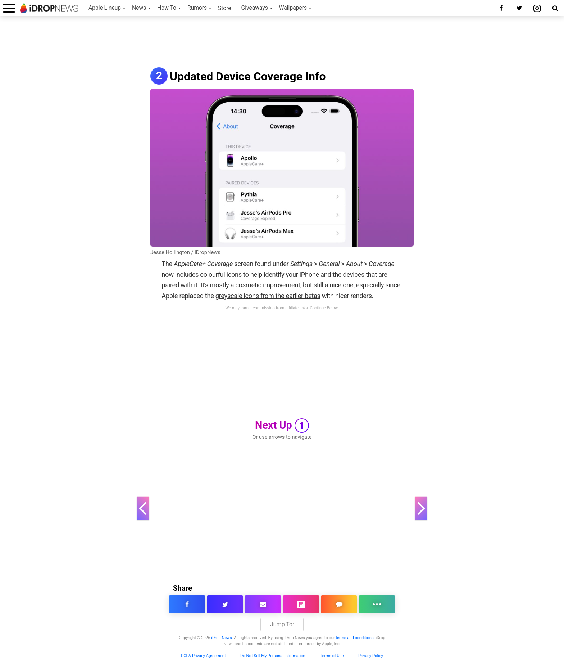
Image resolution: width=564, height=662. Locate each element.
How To (166, 8)
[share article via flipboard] (301, 604)
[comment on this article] (339, 604)
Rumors (197, 8)
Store (224, 8)
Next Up (282, 425)
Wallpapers (293, 8)
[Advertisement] (282, 42)
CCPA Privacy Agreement (203, 655)
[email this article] (263, 604)
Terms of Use (332, 655)
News (139, 8)
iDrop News (221, 637)
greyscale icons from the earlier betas (267, 296)
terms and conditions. (355, 637)
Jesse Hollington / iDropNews (185, 252)
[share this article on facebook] (187, 604)
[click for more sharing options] (377, 604)
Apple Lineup (104, 8)
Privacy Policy (370, 655)
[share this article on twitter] (225, 604)
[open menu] (9, 8)
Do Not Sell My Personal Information (272, 655)
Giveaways (254, 8)
